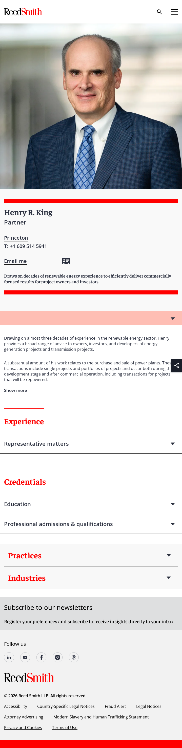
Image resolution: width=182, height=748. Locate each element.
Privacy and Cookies (23, 727)
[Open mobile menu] (174, 12)
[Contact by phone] (28, 246)
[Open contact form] (15, 261)
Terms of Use (64, 727)
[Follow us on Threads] (74, 657)
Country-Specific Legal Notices (66, 706)
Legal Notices (148, 706)
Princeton (16, 237)
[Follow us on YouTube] (25, 657)
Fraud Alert (115, 706)
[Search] (159, 12)
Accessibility (15, 706)
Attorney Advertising (23, 717)
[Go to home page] (23, 12)
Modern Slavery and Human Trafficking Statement (101, 717)
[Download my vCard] (66, 261)
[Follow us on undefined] (9, 657)
